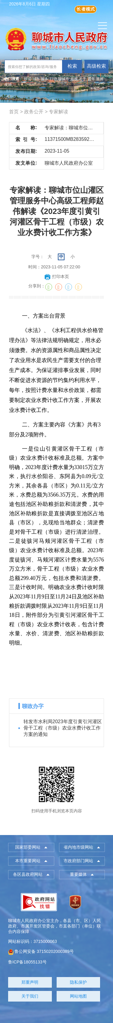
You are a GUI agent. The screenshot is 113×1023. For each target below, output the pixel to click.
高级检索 (96, 66)
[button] (31, 847)
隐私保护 (78, 982)
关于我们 (29, 996)
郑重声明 (29, 982)
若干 (82, 79)
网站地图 (78, 996)
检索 (72, 66)
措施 (99, 79)
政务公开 (33, 111)
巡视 (74, 79)
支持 (8, 85)
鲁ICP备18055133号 (27, 962)
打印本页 (56, 276)
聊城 (27, 79)
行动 (53, 79)
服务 (44, 79)
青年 (91, 79)
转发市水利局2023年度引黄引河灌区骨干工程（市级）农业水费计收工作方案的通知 (63, 728)
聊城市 (63, 79)
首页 (14, 111)
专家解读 (58, 111)
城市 (36, 79)
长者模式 (86, 9)
